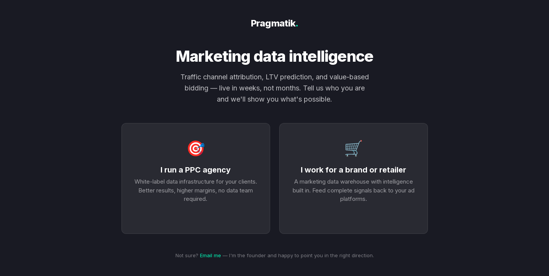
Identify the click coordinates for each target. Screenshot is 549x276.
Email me (210, 255)
